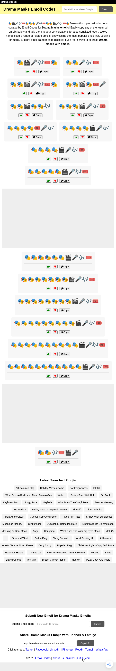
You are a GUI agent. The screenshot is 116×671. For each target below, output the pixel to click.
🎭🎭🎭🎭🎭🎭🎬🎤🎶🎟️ (58, 257)
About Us (58, 658)
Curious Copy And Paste (43, 516)
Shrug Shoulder (61, 538)
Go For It (106, 495)
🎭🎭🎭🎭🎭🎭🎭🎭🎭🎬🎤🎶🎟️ (58, 323)
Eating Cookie (13, 559)
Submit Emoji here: (23, 623)
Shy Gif (77, 509)
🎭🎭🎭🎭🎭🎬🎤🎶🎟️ (58, 172)
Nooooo (95, 552)
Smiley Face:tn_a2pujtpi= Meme (49, 509)
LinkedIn (55, 649)
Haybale (47, 502)
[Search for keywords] (79, 9)
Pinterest (67, 649)
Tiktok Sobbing (94, 509)
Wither (61, 495)
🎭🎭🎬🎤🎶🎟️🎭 (34, 84)
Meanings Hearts (14, 552)
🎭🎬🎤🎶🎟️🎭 (37, 62)
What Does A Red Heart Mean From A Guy (28, 495)
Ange (36, 531)
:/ (5, 538)
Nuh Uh (76, 559)
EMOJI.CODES (9, 2)
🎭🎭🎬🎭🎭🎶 (30, 106)
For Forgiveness (78, 488)
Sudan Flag (40, 538)
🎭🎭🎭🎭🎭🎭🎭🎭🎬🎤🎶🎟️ (58, 301)
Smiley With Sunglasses (99, 516)
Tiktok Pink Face (71, 516)
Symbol (70, 658)
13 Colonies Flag (25, 488)
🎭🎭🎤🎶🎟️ (82, 62)
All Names (105, 538)
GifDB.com (83, 658)
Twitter (29, 649)
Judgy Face (30, 502)
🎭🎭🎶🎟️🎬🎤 (58, 452)
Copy (44, 71)
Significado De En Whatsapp (97, 524)
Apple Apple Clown (14, 516)
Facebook (42, 649)
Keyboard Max (11, 502)
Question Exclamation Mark (62, 524)
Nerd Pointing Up (85, 538)
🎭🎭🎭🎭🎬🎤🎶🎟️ (58, 150)
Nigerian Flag (64, 545)
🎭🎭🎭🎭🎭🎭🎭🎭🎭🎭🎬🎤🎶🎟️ (58, 345)
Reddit (79, 649)
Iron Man (32, 559)
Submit (97, 624)
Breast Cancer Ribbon (54, 559)
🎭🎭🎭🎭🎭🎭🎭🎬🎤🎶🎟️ (58, 279)
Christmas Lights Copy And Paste (95, 545)
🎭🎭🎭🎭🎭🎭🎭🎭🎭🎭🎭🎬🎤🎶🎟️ (58, 367)
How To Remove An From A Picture (66, 552)
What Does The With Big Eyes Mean (80, 531)
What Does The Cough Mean (73, 502)
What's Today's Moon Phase (17, 545)
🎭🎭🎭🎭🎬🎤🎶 (85, 128)
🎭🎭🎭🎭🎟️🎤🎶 (30, 128)
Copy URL (86, 643)
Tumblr (89, 649)
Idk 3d (96, 488)
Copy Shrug (45, 545)
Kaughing (49, 531)
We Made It (20, 509)
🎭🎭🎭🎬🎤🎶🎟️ (82, 106)
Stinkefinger (34, 524)
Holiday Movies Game (52, 488)
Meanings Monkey (12, 524)
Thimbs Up (35, 552)
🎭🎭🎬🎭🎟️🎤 (85, 84)
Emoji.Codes (43, 658)
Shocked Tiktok (20, 538)
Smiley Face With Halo (82, 495)
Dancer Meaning (104, 502)
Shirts (108, 552)
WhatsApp (102, 649)
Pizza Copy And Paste (98, 559)
